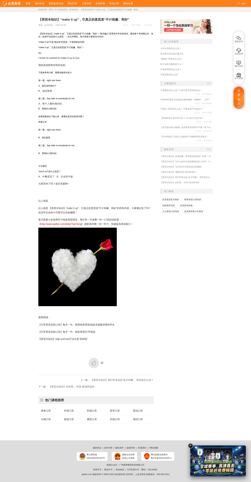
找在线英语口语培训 (123, 474)
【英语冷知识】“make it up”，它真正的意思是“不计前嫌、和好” (109, 9)
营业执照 (120, 469)
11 (197, 103)
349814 (207, 94)
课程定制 (72, 3)
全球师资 (100, 3)
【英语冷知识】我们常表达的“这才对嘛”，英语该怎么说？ (186, 177)
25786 (208, 122)
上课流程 (86, 3)
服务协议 (97, 448)
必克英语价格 (186, 205)
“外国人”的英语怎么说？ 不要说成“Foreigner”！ (182, 109)
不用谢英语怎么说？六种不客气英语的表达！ (181, 90)
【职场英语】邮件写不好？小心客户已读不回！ (182, 118)
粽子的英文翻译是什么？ (171, 64)
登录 (244, 4)
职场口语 (92, 410)
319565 (207, 103)
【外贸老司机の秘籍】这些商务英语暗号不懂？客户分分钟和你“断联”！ (186, 127)
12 (197, 94)
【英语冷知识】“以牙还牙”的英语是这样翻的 (180, 167)
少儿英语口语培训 (170, 211)
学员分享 (114, 3)
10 (198, 122)
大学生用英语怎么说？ (170, 48)
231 (197, 112)
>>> (209, 83)
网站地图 (154, 448)
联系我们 (142, 448)
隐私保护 (119, 448)
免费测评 (238, 97)
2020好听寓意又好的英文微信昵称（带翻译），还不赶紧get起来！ (186, 99)
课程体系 (39, 3)
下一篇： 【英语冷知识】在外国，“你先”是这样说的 (66, 386)
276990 (207, 112)
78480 (136, 25)
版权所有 (131, 448)
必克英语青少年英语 (193, 211)
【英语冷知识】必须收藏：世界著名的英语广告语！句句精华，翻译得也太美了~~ (186, 156)
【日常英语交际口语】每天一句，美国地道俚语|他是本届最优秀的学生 (76, 324)
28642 (208, 140)
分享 (148, 25)
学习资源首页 (61, 9)
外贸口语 (69, 410)
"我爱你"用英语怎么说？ (171, 59)
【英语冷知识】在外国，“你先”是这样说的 (179, 182)
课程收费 (128, 3)
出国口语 (46, 419)
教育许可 (108, 469)
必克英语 (49, 25)
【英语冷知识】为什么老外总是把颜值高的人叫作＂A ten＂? (186, 161)
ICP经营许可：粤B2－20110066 (142, 469)
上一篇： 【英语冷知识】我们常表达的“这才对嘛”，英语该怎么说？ (116, 380)
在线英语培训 (168, 205)
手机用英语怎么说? (169, 74)
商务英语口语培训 (192, 199)
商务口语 (46, 410)
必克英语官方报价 (170, 199)
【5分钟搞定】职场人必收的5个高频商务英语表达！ (184, 136)
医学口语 (115, 410)
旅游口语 (69, 419)
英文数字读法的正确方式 (171, 54)
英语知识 (73, 9)
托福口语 (115, 419)
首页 (28, 3)
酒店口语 (138, 419)
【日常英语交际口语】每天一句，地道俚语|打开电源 (66, 331)
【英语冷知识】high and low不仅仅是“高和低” (63, 339)
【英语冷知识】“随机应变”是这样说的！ (178, 172)
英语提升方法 (56, 3)
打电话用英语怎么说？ (170, 69)
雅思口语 (92, 419)
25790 (208, 131)
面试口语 (138, 410)
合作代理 (108, 448)
